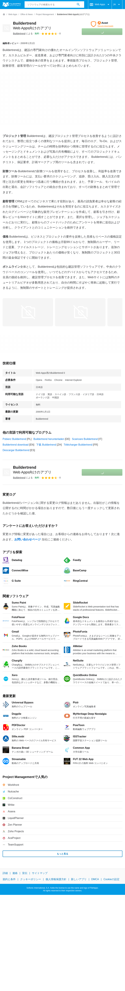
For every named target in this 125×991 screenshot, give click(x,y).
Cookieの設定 (111, 879)
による (23, 33)
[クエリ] (54, 4)
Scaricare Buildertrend (85, 439)
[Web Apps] (12, 14)
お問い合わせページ (27, 539)
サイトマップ (40, 873)
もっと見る (62, 853)
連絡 (15, 873)
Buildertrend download (15, 444)
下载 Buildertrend (46, 444)
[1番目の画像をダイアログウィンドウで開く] (80, 312)
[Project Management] (45, 14)
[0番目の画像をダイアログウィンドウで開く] (28, 312)
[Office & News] (26, 14)
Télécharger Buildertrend (78, 444)
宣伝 (24, 873)
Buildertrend (32, 469)
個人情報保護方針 (56, 879)
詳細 (5, 873)
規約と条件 (9, 879)
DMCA (95, 879)
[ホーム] (4, 14)
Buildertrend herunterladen (48, 439)
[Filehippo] (12, 4)
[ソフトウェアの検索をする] (78, 4)
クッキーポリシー (30, 879)
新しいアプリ (79, 879)
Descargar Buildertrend (16, 450)
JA (117, 4)
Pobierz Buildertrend (14, 439)
